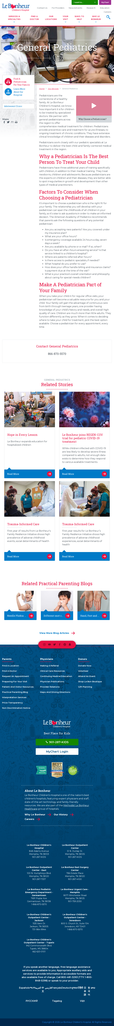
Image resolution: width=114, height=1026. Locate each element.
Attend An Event (86, 676)
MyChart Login (57, 751)
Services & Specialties (14, 17)
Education (104, 8)
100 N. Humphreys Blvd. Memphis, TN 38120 (39, 874)
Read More (13, 473)
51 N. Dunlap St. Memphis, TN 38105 (75, 852)
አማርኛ (31, 987)
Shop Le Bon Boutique (90, 681)
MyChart (105, 2)
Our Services (53, 89)
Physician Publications (52, 681)
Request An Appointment (15, 676)
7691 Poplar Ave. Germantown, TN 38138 (39, 900)
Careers (107, 12)
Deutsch (66, 987)
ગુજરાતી (75, 987)
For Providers (58, 8)
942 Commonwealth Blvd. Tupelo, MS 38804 (39, 947)
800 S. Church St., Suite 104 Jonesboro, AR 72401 (75, 925)
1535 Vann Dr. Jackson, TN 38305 (39, 925)
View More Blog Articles (54, 633)
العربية (38, 987)
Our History (61, 814)
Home (42, 89)
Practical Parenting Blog (15, 692)
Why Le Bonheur (96, 17)
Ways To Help (79, 17)
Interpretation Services (14, 697)
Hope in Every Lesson (22, 435)
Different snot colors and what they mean (57, 615)
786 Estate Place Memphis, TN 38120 (75, 874)
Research (91, 8)
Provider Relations (50, 687)
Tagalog (57, 1001)
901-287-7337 (39, 879)
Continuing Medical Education (56, 676)
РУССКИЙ (32, 1001)
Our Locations (51, 17)
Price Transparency (12, 702)
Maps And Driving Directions (55, 692)
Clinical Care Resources (52, 671)
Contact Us (42, 8)
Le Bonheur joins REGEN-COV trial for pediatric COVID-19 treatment (82, 438)
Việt (82, 1001)
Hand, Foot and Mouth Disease (93, 615)
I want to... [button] (78, 2)
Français (56, 987)
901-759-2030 (75, 901)
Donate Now (84, 665)
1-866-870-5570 (39, 904)
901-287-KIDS (57, 742)
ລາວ (93, 987)
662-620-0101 (39, 951)
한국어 (89, 991)
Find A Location (10, 665)
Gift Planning (85, 687)
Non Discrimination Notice (16, 708)
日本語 (85, 991)
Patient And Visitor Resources (18, 687)
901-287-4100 (75, 879)
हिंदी (81, 987)
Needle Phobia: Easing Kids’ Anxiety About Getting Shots (20, 615)
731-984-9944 (39, 929)
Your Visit (65, 17)
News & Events (75, 8)
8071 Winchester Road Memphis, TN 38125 (74, 897)
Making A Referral (49, 665)
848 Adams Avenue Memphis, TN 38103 (39, 852)
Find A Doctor (34, 17)
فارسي (48, 987)
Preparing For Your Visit (14, 681)
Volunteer (83, 671)
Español (23, 987)
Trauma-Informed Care (23, 524)
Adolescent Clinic (13, 106)
